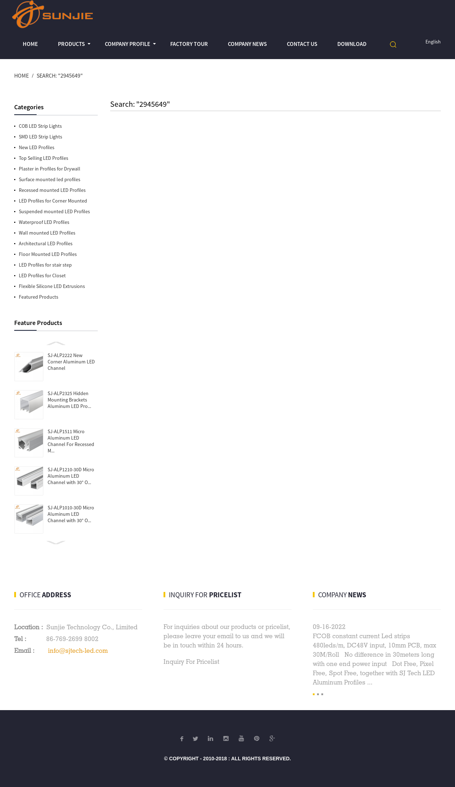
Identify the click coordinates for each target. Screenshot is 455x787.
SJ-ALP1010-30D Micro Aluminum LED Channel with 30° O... (71, 514)
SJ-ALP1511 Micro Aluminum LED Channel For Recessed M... (71, 441)
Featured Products (38, 297)
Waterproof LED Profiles (44, 222)
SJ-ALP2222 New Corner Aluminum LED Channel (71, 361)
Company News (247, 43)
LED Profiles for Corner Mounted (53, 201)
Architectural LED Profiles (46, 243)
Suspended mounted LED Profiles (54, 211)
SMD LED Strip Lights (40, 136)
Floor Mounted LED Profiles (48, 254)
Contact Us (302, 43)
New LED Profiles (36, 147)
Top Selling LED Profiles (43, 158)
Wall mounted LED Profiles (47, 233)
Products (71, 43)
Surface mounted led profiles (49, 179)
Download (351, 43)
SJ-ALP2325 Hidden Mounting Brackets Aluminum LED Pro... (69, 399)
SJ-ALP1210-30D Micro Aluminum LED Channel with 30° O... (71, 476)
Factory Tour (189, 43)
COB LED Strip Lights (40, 126)
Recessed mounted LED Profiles (52, 190)
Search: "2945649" (60, 75)
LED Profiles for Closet (42, 275)
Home (30, 43)
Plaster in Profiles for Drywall (49, 169)
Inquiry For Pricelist (191, 661)
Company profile (127, 43)
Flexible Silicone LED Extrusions (52, 286)
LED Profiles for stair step (45, 265)
